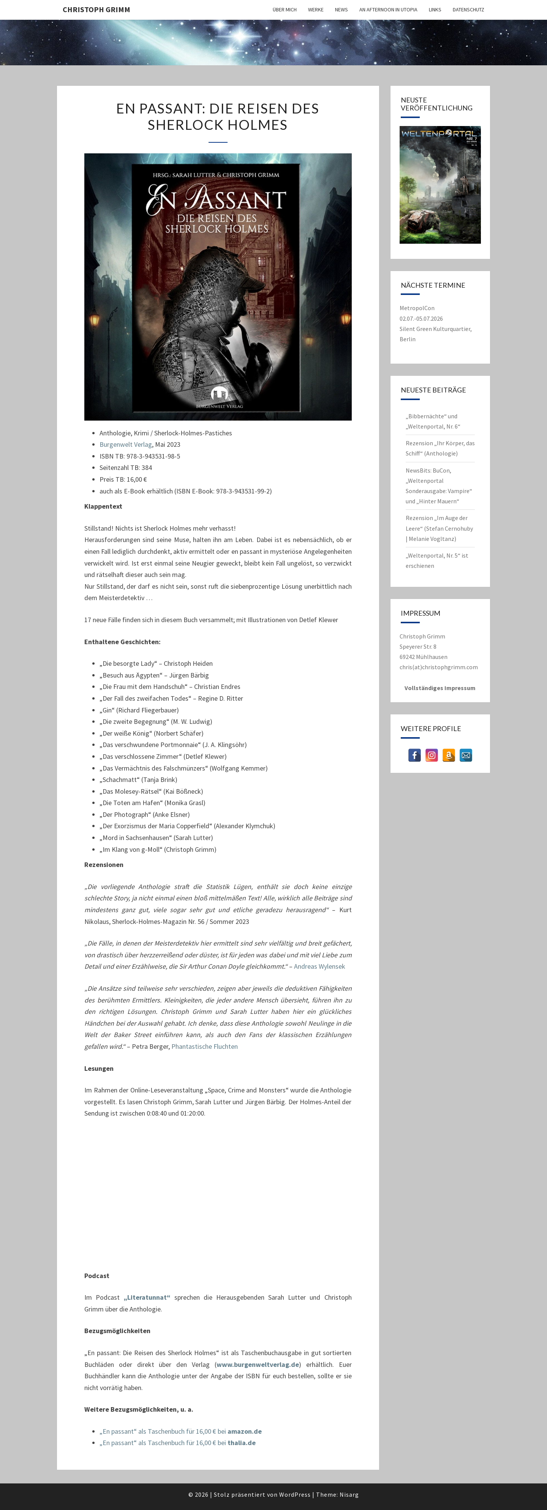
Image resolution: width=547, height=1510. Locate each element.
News (341, 9)
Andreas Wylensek (319, 966)
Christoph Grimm (96, 9)
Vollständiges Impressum (440, 688)
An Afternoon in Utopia (388, 9)
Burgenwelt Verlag (126, 444)
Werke (316, 9)
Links (435, 9)
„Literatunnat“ (147, 1297)
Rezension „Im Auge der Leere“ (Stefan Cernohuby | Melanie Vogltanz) (439, 528)
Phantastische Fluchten (204, 1046)
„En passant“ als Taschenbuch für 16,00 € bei (181, 1431)
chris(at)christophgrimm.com (439, 667)
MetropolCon (417, 308)
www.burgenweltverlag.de (258, 1364)
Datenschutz (468, 9)
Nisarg (349, 1494)
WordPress (295, 1494)
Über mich (285, 9)
